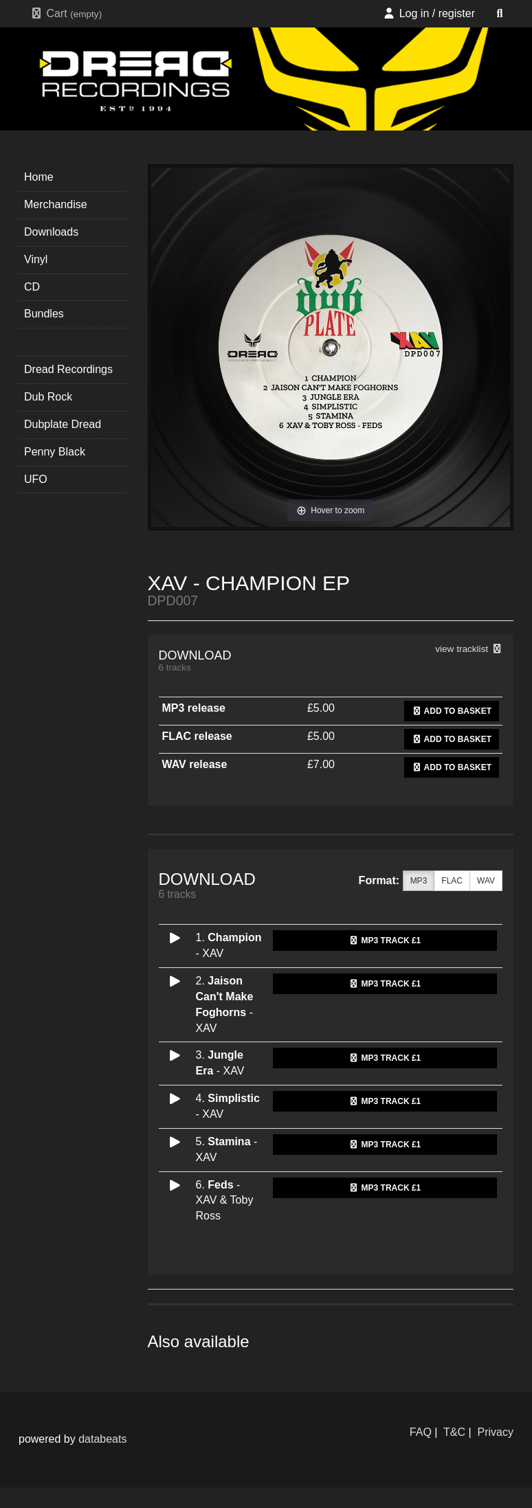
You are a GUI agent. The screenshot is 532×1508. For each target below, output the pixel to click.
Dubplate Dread (62, 424)
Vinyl (35, 259)
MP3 (419, 881)
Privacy (495, 1432)
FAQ (421, 1432)
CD (32, 287)
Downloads (51, 232)
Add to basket (451, 711)
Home (39, 177)
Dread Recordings (68, 369)
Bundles (44, 313)
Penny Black (54, 452)
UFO (35, 479)
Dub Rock (48, 397)
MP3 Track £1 (384, 940)
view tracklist (468, 649)
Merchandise (55, 204)
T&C (454, 1432)
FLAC (452, 881)
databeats (102, 1439)
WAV (486, 881)
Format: (379, 880)
